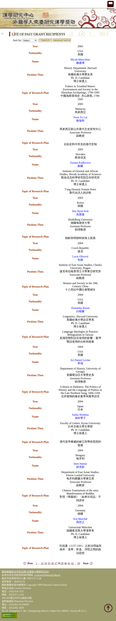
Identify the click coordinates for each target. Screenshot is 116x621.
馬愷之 (80, 522)
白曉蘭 (80, 311)
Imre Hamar (80, 463)
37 (55, 563)
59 (78, 563)
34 (45, 563)
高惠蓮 (80, 214)
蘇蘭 (80, 165)
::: (2, 33)
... (39, 563)
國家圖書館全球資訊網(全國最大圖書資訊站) (25, 571)
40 (65, 563)
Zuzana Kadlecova (80, 162)
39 (62, 563)
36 (52, 563)
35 (49, 563)
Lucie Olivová (80, 256)
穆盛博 (80, 62)
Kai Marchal (80, 518)
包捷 (80, 259)
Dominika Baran (80, 308)
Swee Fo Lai (80, 117)
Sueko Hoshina (80, 414)
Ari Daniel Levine (80, 360)
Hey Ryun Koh (80, 211)
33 (42, 563)
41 (69, 563)
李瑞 (80, 363)
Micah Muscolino (80, 59)
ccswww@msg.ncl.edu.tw (47, 575)
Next (85, 563)
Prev (30, 563)
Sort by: (17, 40)
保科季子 (80, 418)
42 (72, 563)
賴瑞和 (80, 120)
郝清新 (80, 466)
